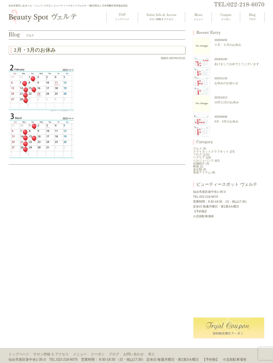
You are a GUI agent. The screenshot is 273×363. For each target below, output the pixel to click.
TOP (122, 16)
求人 (151, 354)
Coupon (225, 16)
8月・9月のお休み (226, 121)
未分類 (197, 169)
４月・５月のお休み (227, 45)
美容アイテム (202, 172)
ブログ (197, 154)
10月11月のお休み (226, 102)
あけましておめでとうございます (236, 64)
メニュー (80, 354)
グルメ (197, 148)
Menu (198, 16)
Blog (252, 16)
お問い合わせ (133, 354)
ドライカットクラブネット (211, 151)
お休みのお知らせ (226, 83)
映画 (196, 166)
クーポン (98, 354)
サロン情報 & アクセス (51, 354)
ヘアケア (199, 157)
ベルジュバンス (203, 160)
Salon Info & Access (161, 16)
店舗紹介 (199, 163)
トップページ (19, 354)
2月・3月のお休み (35, 50)
